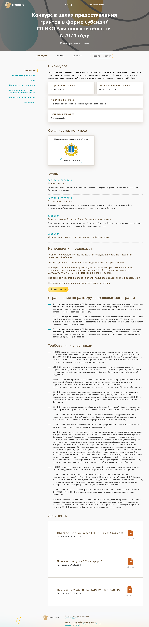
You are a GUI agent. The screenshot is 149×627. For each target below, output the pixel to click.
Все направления (58, 289)
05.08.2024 (66, 198)
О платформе (97, 5)
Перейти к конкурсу (102, 56)
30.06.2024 (66, 180)
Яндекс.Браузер (89, 624)
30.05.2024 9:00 (58, 90)
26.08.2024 (53, 234)
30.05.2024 (53, 180)
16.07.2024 (53, 198)
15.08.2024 (53, 216)
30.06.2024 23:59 (107, 90)
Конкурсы (70, 5)
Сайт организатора (71, 161)
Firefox (77, 625)
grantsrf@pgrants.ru (73, 618)
